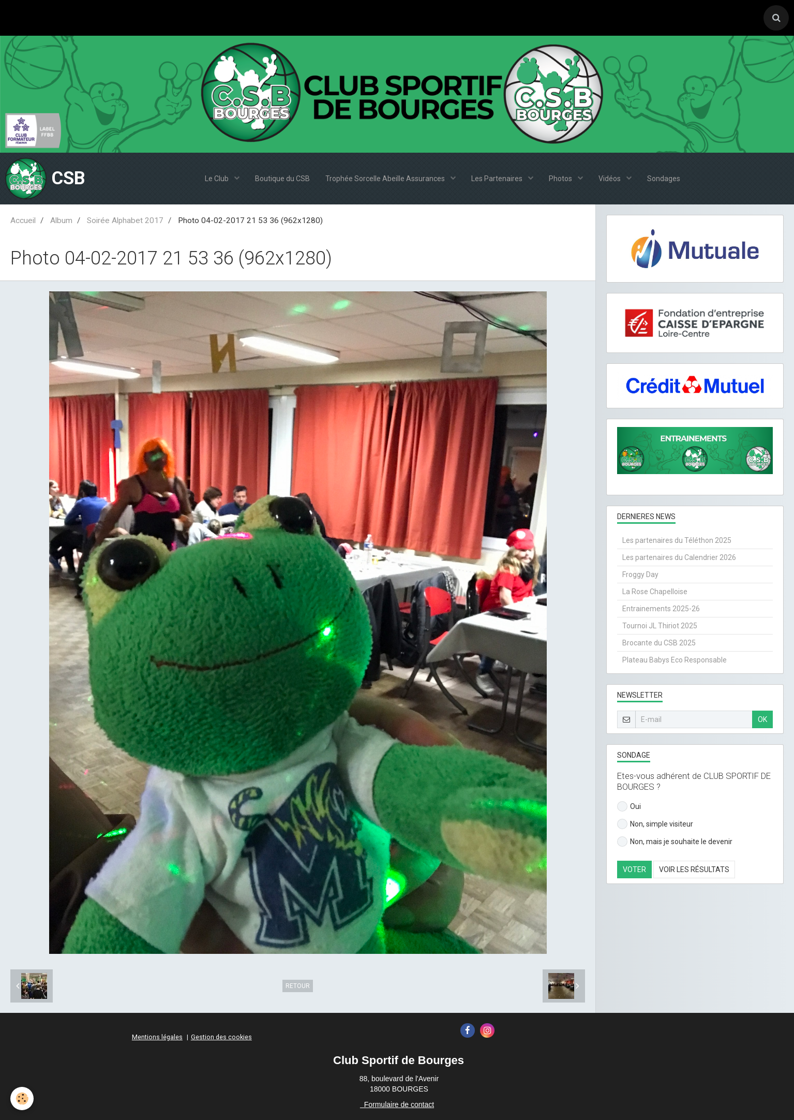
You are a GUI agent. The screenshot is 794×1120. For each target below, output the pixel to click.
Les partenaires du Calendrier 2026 (679, 557)
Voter (634, 869)
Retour (298, 986)
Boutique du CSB (282, 178)
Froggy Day (640, 574)
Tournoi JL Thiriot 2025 (659, 626)
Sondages (663, 178)
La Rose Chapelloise (654, 591)
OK (762, 719)
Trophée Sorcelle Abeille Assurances (385, 178)
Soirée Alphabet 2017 (125, 220)
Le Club (217, 178)
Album (61, 220)
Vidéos (610, 178)
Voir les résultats (694, 869)
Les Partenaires (497, 178)
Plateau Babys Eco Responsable (674, 660)
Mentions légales (157, 1037)
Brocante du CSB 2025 (659, 643)
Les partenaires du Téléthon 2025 (676, 540)
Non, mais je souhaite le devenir (674, 841)
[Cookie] (22, 1098)
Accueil (23, 220)
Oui (629, 806)
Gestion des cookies (221, 1037)
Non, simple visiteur (655, 824)
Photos (561, 178)
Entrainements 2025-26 (661, 609)
